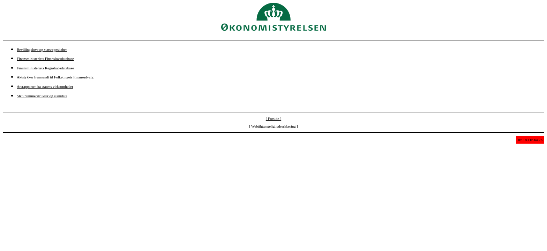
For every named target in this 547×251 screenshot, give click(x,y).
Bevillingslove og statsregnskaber (42, 50)
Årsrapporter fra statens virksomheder (45, 87)
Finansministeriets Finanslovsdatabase (45, 59)
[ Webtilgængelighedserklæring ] (273, 126)
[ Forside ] (273, 119)
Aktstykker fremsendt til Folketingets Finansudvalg (55, 77)
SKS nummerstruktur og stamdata (42, 96)
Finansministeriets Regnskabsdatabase (45, 68)
